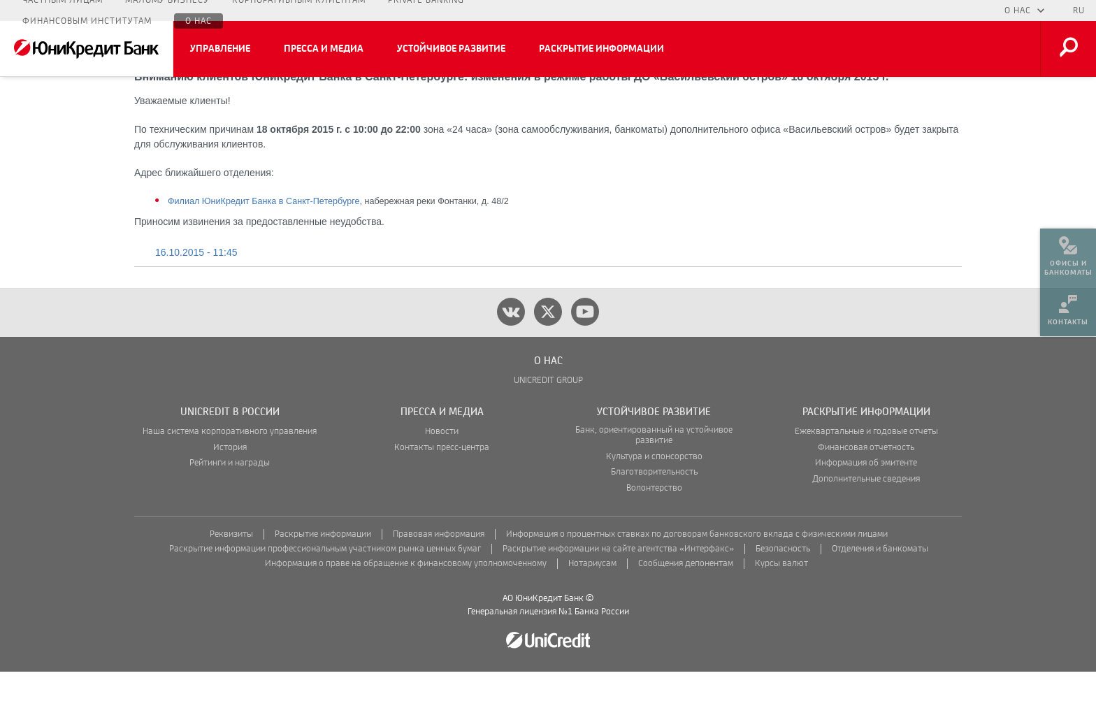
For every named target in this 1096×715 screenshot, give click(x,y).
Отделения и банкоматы (880, 592)
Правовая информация (438, 577)
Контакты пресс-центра (441, 491)
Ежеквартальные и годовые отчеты (866, 475)
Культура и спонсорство (654, 500)
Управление (220, 49)
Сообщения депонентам (685, 607)
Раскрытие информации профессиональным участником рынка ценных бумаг (325, 592)
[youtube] (585, 355)
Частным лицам (62, 10)
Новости (442, 475)
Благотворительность (654, 515)
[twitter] (548, 355)
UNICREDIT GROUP (548, 424)
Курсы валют (781, 607)
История (230, 491)
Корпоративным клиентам (299, 10)
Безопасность (783, 592)
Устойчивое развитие (451, 49)
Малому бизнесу (167, 10)
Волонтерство (654, 531)
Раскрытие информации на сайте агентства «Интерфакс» (618, 592)
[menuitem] (1068, 252)
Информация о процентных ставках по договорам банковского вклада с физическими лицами (697, 577)
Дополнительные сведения (866, 522)
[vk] (511, 355)
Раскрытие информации (601, 49)
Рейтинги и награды (229, 506)
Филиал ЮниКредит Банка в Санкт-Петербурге (263, 245)
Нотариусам (592, 607)
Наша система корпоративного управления (230, 475)
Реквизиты (231, 577)
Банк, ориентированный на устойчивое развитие (654, 478)
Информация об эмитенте (866, 506)
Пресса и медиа (323, 49)
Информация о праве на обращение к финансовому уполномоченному (406, 607)
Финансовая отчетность (866, 491)
